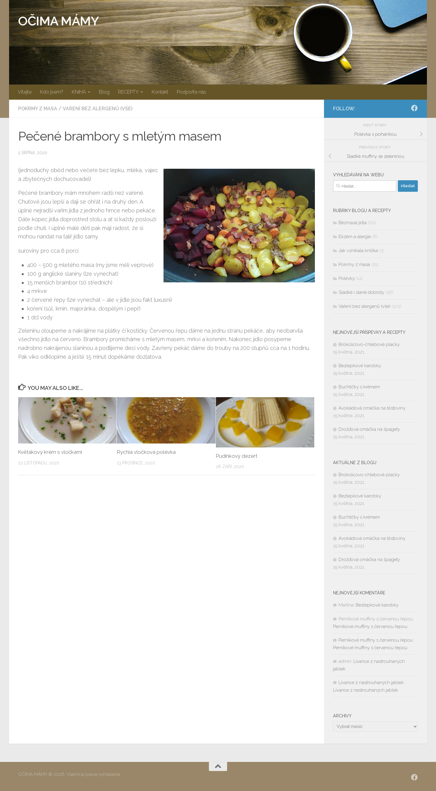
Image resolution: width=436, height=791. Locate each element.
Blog (104, 92)
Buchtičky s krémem (359, 387)
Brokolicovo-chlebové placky (369, 344)
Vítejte (24, 92)
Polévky (347, 278)
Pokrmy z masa (37, 108)
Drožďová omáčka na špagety (369, 429)
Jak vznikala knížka (358, 250)
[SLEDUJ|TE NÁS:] (414, 108)
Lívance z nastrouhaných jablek (371, 682)
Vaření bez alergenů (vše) (97, 108)
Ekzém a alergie (355, 236)
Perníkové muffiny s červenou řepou (370, 626)
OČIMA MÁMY (58, 21)
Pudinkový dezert (236, 456)
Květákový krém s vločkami (50, 452)
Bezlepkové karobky (360, 365)
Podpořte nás (191, 92)
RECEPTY (128, 92)
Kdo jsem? (51, 92)
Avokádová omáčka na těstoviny (372, 408)
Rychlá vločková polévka (146, 452)
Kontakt (160, 92)
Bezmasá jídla (353, 222)
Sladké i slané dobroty (361, 292)
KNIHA (79, 92)
